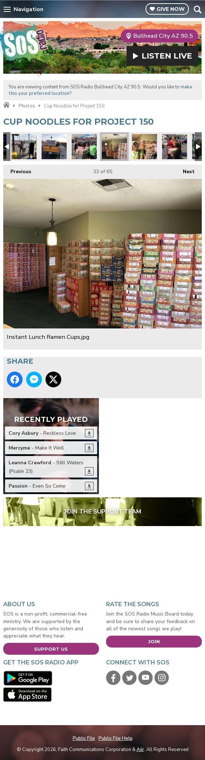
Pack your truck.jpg (54, 146)
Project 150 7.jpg (174, 146)
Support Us (51, 649)
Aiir (140, 749)
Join (154, 641)
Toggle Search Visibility (197, 9)
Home (6, 105)
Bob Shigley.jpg (144, 146)
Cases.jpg (84, 146)
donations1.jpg (24, 146)
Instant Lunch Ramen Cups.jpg (114, 146)
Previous (17, 170)
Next (185, 170)
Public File (84, 738)
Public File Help (116, 738)
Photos (27, 106)
